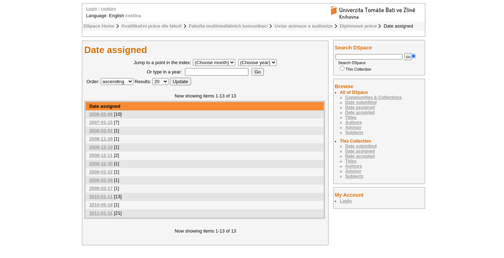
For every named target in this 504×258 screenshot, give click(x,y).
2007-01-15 (101, 122)
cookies (108, 8)
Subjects (354, 132)
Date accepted (360, 112)
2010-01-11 (101, 196)
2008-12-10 (101, 147)
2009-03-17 (101, 188)
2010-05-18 (101, 204)
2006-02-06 (101, 114)
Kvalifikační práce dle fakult (152, 26)
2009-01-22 (101, 172)
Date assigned (360, 107)
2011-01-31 (101, 213)
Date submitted (361, 102)
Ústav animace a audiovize (304, 26)
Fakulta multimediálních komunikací (228, 26)
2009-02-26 (101, 180)
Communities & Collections (373, 97)
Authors (353, 122)
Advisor (353, 127)
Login (91, 8)
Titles (351, 117)
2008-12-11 (101, 155)
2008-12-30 (101, 163)
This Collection (355, 69)
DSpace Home (99, 26)
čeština (133, 15)
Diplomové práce (358, 26)
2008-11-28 (101, 139)
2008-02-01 (101, 130)
